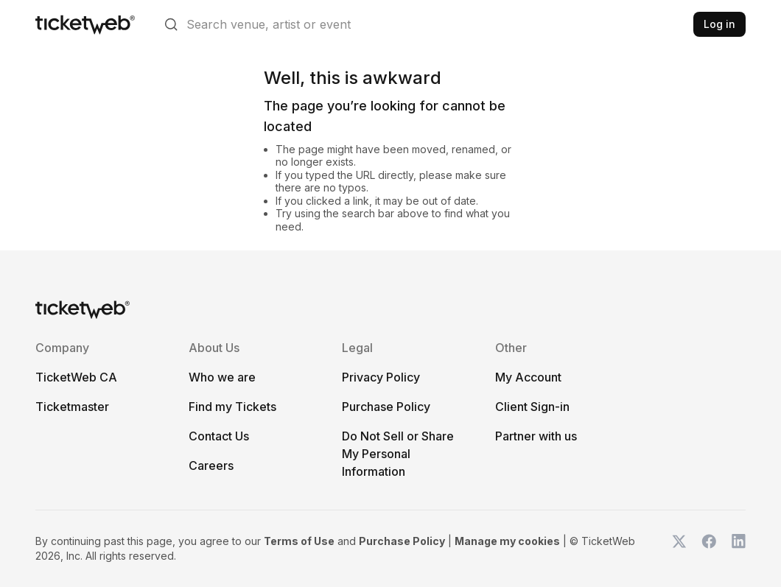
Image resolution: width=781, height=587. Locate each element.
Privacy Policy (381, 377)
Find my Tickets (232, 406)
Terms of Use (299, 541)
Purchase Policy (386, 406)
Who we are (222, 377)
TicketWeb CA (76, 377)
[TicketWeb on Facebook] (708, 548)
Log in (719, 24)
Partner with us (536, 436)
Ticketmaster (72, 406)
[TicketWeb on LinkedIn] (738, 548)
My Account (528, 377)
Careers (211, 465)
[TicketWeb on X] (679, 548)
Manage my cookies (507, 541)
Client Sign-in (532, 406)
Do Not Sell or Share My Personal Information (398, 454)
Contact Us (219, 436)
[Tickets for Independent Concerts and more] (85, 24)
